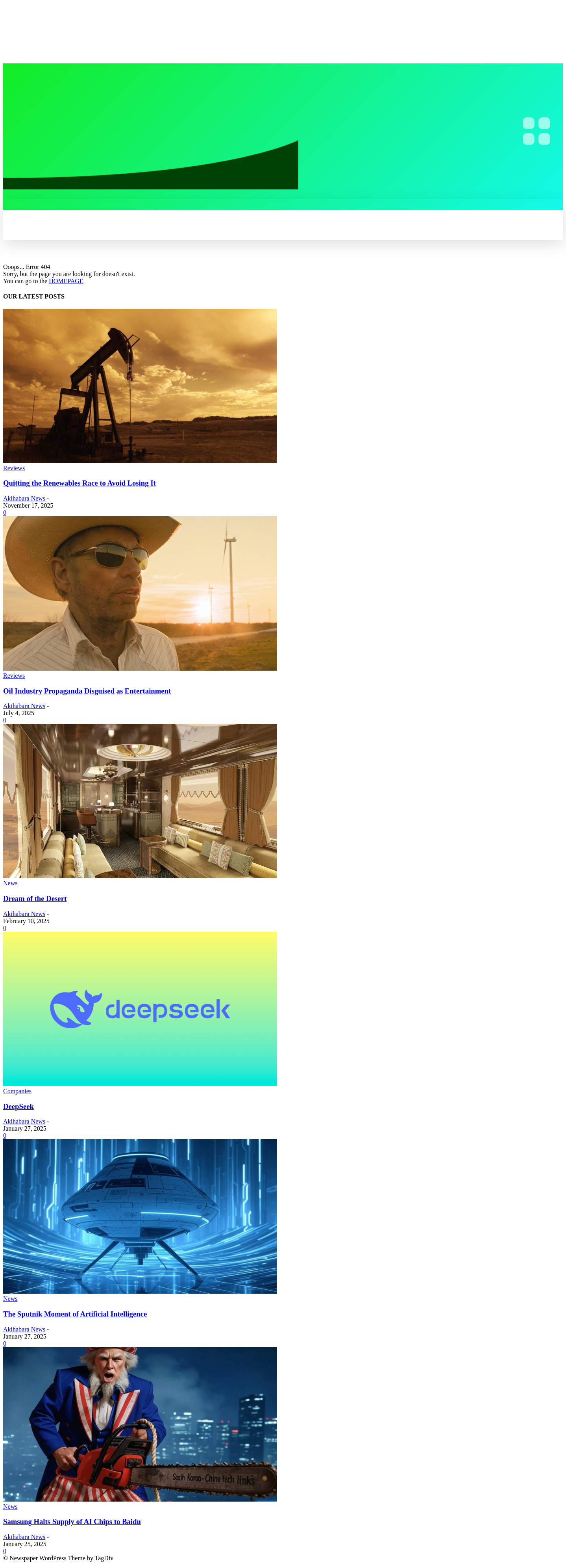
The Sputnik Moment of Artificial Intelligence (75, 1314)
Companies (17, 1091)
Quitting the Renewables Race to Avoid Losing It (79, 483)
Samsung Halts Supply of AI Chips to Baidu (72, 1521)
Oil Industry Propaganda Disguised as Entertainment (87, 691)
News (10, 883)
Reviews (14, 468)
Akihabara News (24, 498)
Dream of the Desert (35, 898)
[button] (207, 207)
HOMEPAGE (66, 281)
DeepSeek (18, 1106)
